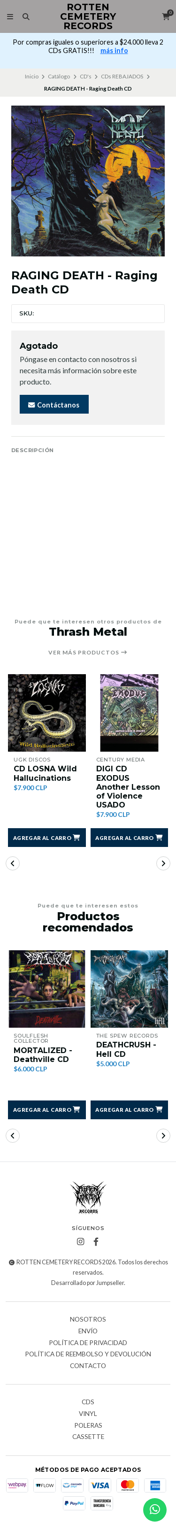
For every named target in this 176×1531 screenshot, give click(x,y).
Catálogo (59, 76)
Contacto (88, 1366)
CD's (86, 76)
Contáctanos (53, 405)
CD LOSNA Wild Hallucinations (45, 773)
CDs (88, 1402)
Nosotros (88, 1319)
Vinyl (88, 1414)
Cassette (88, 1437)
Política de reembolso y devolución (88, 1354)
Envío (88, 1331)
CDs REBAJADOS (122, 76)
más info (114, 50)
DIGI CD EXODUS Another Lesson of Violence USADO (128, 786)
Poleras (88, 1426)
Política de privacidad (88, 1343)
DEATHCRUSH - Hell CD (126, 1049)
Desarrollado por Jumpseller (87, 1282)
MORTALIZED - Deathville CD (43, 1055)
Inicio (31, 76)
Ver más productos (88, 652)
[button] (47, 837)
